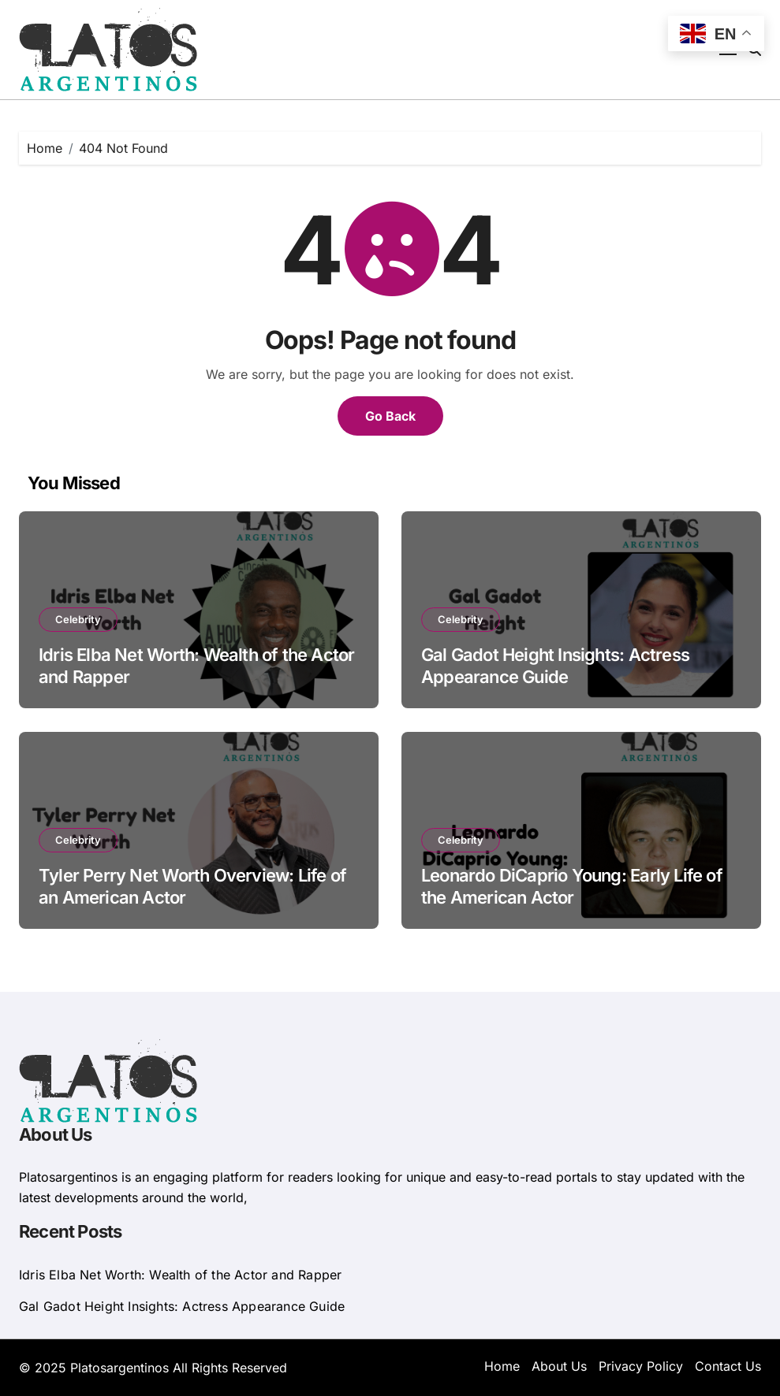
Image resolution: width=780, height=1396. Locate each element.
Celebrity (78, 619)
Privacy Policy (641, 1366)
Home (502, 1366)
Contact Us (728, 1366)
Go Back (390, 416)
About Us (559, 1366)
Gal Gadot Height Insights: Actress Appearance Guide (182, 1306)
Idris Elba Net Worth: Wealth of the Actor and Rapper (180, 1275)
